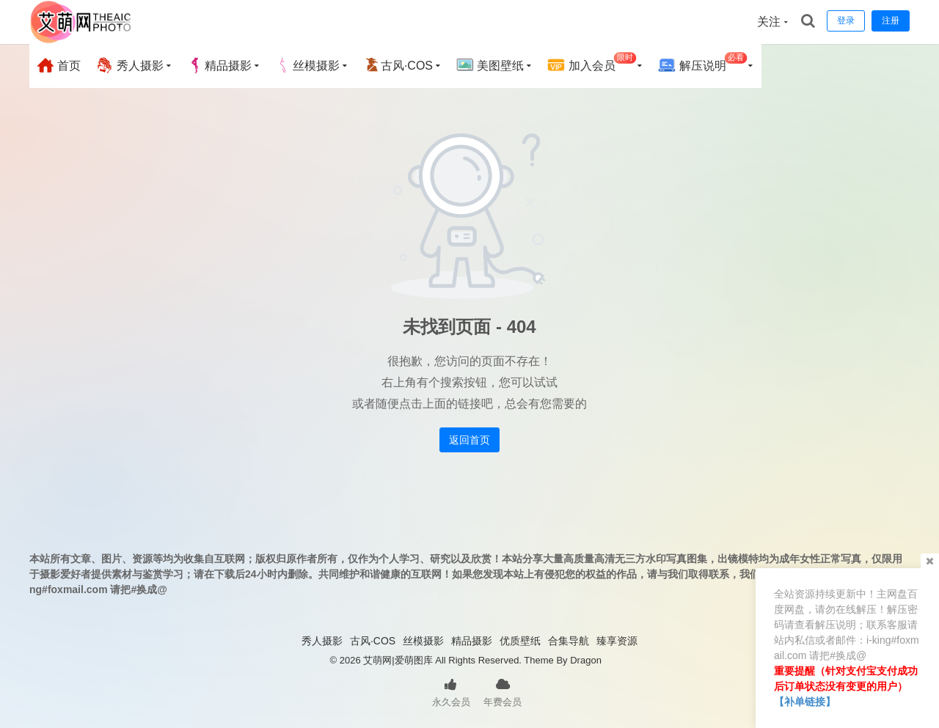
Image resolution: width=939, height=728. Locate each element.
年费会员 (502, 691)
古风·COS (398, 65)
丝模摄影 (307, 65)
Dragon (586, 660)
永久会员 (451, 691)
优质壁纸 (520, 641)
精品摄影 (219, 65)
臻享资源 (616, 641)
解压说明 (702, 63)
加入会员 (591, 63)
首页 (59, 65)
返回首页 (469, 440)
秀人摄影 (129, 65)
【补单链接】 (805, 701)
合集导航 (568, 641)
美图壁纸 (490, 65)
